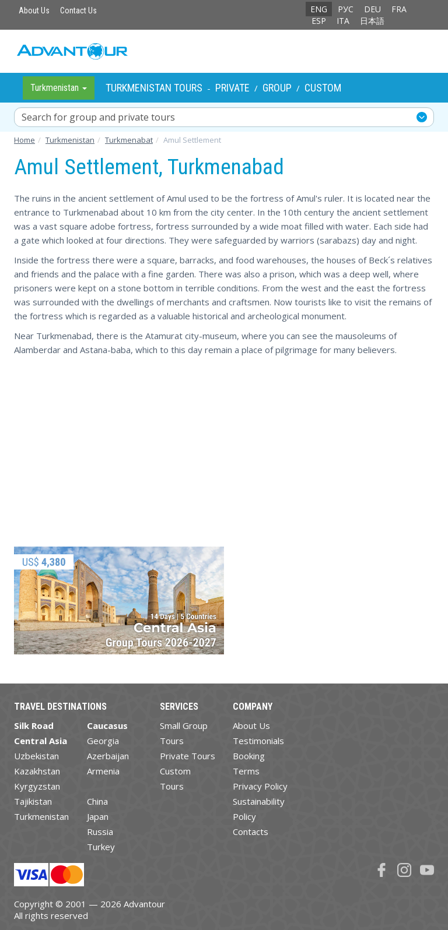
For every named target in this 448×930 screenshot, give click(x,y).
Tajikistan (33, 801)
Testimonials (258, 740)
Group (277, 88)
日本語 (372, 20)
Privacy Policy (260, 786)
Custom (322, 88)
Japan (97, 816)
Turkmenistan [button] (58, 87)
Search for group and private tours (98, 117)
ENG (318, 9)
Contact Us (78, 10)
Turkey (101, 847)
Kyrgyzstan (37, 786)
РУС (346, 9)
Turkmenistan (41, 816)
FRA (399, 9)
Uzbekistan (36, 756)
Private (232, 88)
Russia (100, 831)
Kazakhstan (37, 771)
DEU (372, 9)
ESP (319, 20)
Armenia (103, 771)
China (97, 801)
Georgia (103, 740)
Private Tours (187, 756)
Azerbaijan (108, 756)
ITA (343, 20)
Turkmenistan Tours (154, 88)
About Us (34, 10)
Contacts (250, 831)
